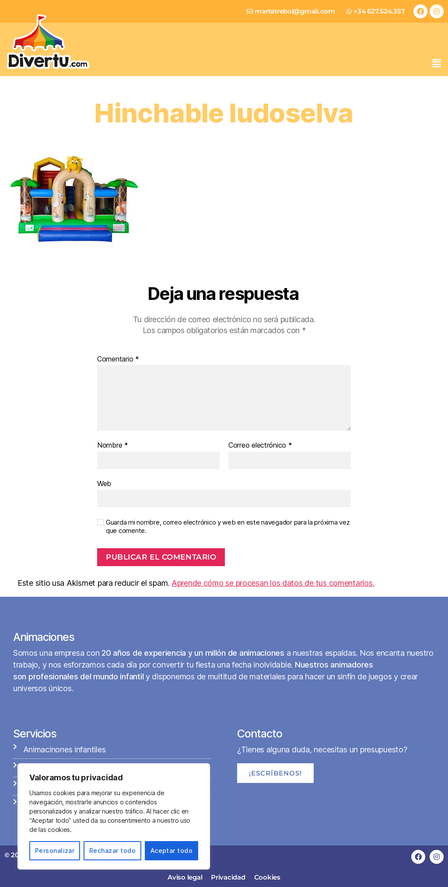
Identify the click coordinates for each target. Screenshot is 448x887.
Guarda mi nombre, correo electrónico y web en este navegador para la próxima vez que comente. (228, 526)
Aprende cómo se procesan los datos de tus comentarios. (273, 583)
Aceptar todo (171, 850)
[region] (114, 816)
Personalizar (55, 850)
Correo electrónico (260, 445)
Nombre (112, 445)
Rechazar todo (112, 850)
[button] (436, 63)
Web (104, 483)
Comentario (118, 359)
